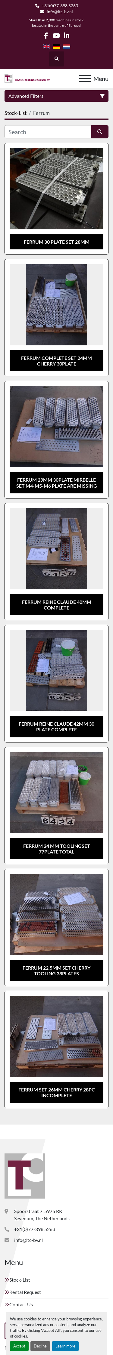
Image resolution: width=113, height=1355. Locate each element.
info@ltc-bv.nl (60, 11)
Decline (40, 1346)
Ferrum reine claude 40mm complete (56, 604)
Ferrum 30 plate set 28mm (56, 242)
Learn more (65, 1346)
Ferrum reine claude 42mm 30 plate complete (56, 726)
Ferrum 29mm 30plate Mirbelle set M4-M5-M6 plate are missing (56, 482)
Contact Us (21, 1304)
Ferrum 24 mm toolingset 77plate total (56, 848)
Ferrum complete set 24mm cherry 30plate (56, 360)
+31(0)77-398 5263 (60, 5)
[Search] (48, 131)
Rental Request (25, 1292)
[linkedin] (67, 36)
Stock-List (19, 1279)
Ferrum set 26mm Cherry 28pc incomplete (56, 1092)
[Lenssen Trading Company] (25, 1175)
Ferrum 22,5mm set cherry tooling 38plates (56, 970)
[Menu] (85, 78)
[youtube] (56, 36)
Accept (19, 1346)
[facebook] (46, 36)
